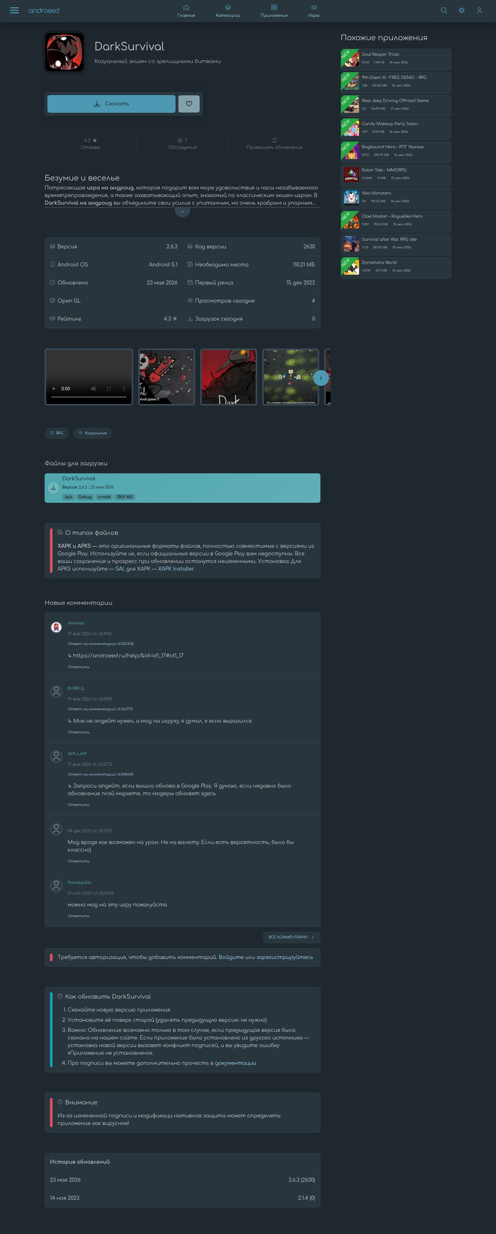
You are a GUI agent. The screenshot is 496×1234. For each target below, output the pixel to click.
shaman (76, 623)
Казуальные (93, 433)
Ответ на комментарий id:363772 (100, 709)
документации (235, 1063)
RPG (56, 433)
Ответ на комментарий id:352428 (100, 644)
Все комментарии (292, 937)
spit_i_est (77, 753)
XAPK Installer (175, 569)
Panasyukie (79, 882)
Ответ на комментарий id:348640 (100, 774)
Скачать (111, 103)
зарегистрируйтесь (285, 957)
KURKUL (76, 688)
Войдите (231, 957)
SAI (119, 569)
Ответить (79, 667)
